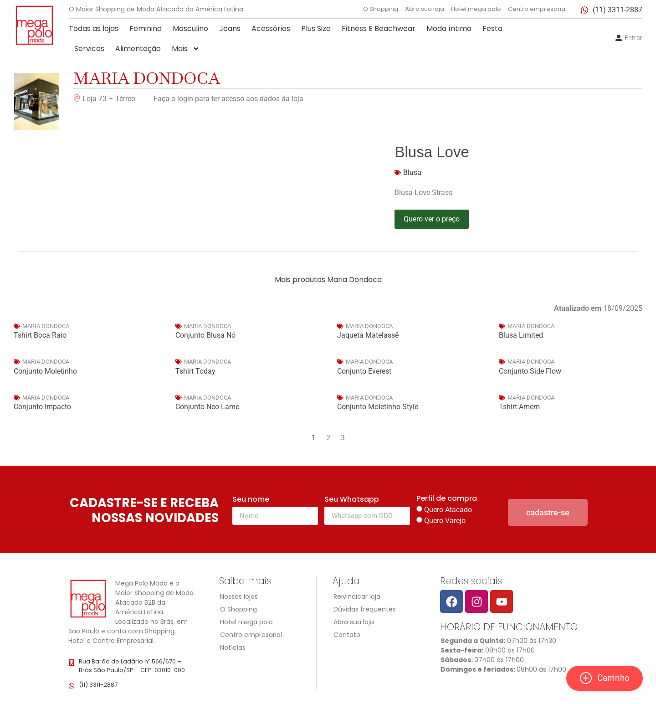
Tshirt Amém (519, 406)
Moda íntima (449, 28)
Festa (492, 28)
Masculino (190, 28)
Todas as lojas (93, 28)
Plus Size (316, 28)
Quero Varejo (445, 520)
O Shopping (380, 9)
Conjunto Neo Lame (207, 406)
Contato (346, 634)
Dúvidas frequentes (364, 609)
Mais (186, 49)
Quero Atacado (448, 509)
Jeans (230, 28)
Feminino (145, 28)
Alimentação (138, 48)
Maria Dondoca (146, 78)
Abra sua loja (424, 9)
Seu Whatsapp (351, 500)
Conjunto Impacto (42, 406)
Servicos (89, 48)
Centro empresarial (537, 9)
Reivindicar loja (356, 596)
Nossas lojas (239, 596)
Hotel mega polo (476, 9)
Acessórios (270, 28)
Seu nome (250, 500)
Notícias (233, 647)
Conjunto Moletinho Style (377, 406)
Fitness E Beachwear (378, 28)
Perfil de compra (446, 499)
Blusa (412, 172)
